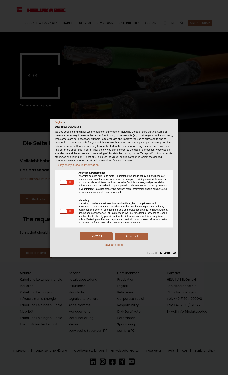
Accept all (132, 236)
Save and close (114, 244)
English (61, 122)
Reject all (96, 236)
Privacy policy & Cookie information (77, 165)
